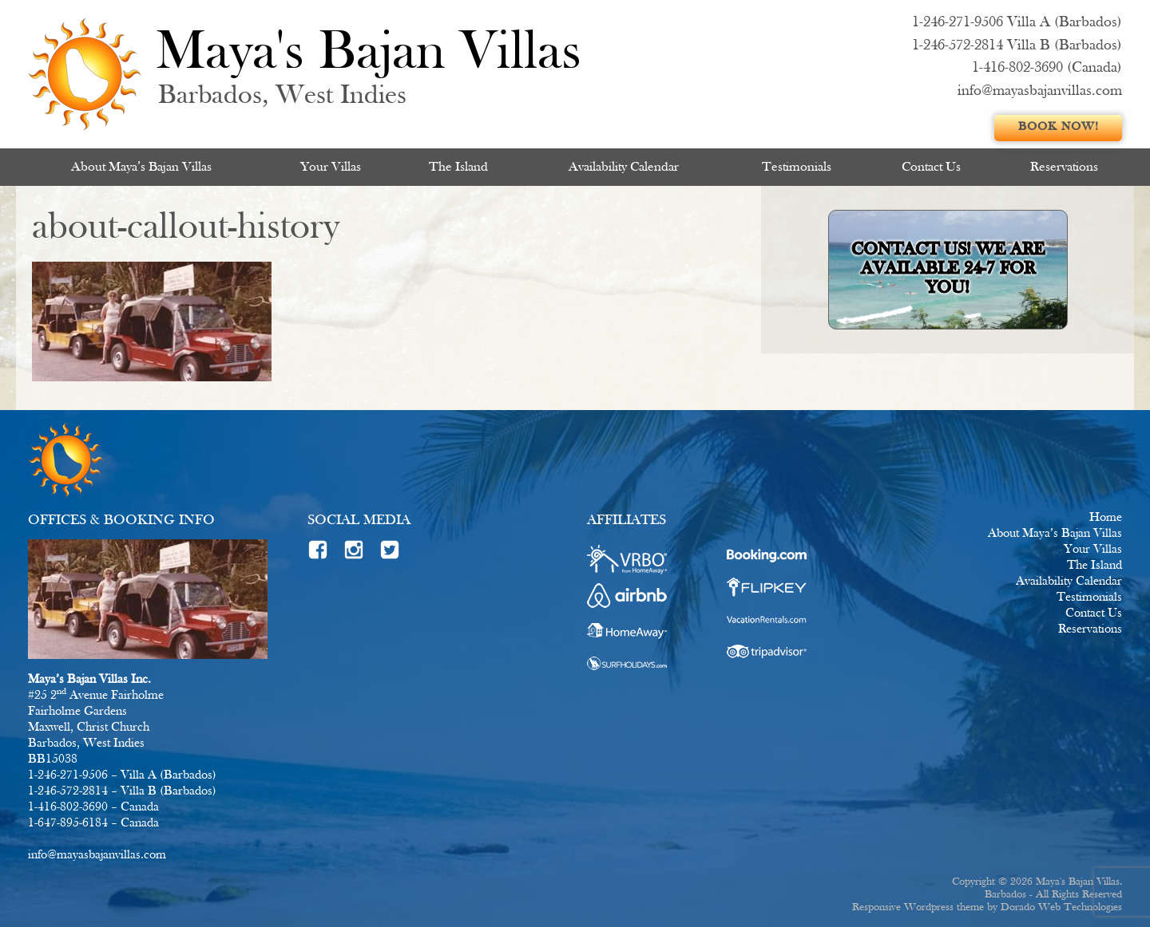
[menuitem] (141, 167)
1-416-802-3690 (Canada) (1047, 68)
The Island (458, 167)
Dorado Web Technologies (1061, 907)
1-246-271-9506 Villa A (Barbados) (1017, 22)
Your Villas (330, 167)
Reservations (1064, 167)
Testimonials (796, 167)
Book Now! (1058, 127)
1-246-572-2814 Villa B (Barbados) (1017, 45)
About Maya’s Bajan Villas (141, 167)
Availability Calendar (624, 167)
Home (1105, 517)
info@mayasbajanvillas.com (1040, 91)
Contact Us (931, 167)
